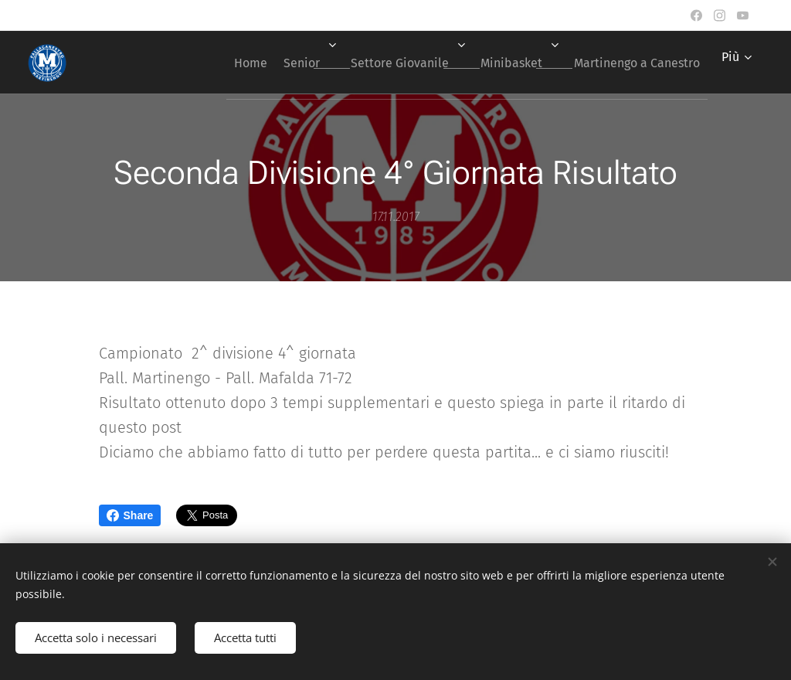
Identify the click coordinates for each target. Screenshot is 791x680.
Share (130, 515)
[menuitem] (211, 62)
